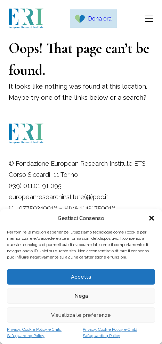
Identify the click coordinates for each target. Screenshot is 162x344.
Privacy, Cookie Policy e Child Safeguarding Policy (34, 332)
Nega (81, 296)
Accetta (81, 277)
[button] (151, 218)
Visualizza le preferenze (81, 315)
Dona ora (100, 18)
